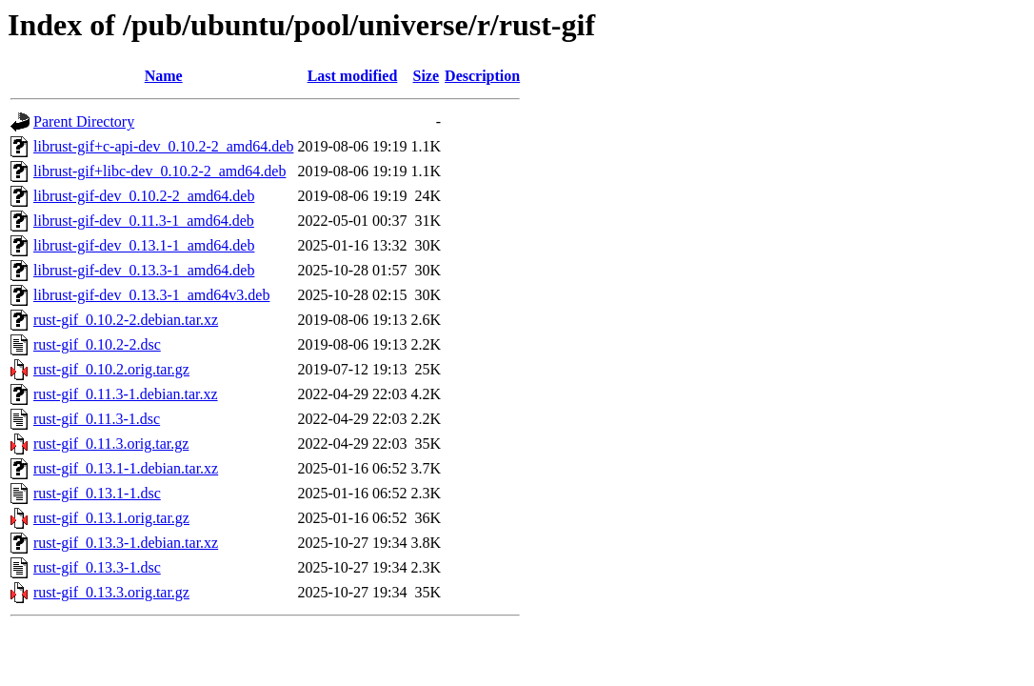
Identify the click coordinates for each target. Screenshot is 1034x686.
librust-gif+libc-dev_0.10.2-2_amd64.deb (159, 171)
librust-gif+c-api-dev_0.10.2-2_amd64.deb (163, 146)
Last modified (353, 76)
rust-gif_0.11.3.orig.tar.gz (111, 443)
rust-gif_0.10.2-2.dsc (97, 344)
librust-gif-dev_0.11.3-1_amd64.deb (143, 220)
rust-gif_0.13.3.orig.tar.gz (111, 592)
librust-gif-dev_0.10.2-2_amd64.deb (143, 196)
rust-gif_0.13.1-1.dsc (97, 493)
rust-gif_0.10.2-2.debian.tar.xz (125, 320)
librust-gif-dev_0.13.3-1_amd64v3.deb (151, 295)
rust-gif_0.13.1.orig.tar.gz (111, 518)
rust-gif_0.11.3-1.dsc (96, 419)
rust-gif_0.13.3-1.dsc (97, 567)
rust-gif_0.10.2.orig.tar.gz (111, 369)
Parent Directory (83, 121)
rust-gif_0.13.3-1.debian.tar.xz (125, 543)
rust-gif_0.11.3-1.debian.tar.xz (125, 394)
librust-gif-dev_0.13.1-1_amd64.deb (143, 245)
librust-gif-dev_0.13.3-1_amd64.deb (143, 270)
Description (482, 76)
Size (426, 76)
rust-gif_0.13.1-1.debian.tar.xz (125, 468)
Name (164, 76)
